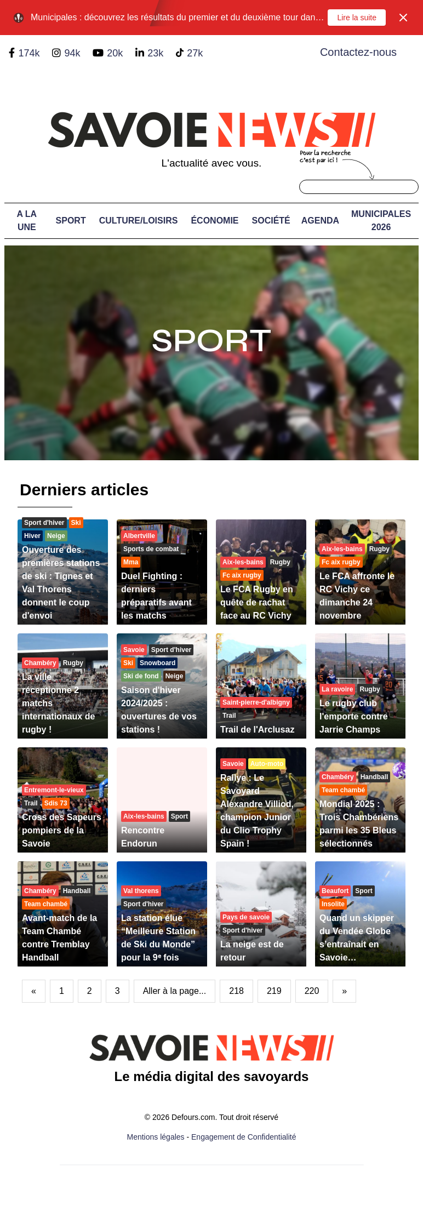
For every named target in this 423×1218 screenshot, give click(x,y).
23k (155, 53)
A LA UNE (26, 220)
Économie (214, 220)
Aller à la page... (175, 991)
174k (28, 53)
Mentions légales (156, 1137)
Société (271, 220)
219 (274, 991)
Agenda (320, 220)
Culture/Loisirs (138, 220)
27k (195, 53)
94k (72, 53)
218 (236, 991)
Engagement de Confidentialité (243, 1137)
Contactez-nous (358, 52)
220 (312, 991)
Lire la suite (356, 17)
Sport (71, 220)
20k (115, 53)
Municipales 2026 (381, 220)
